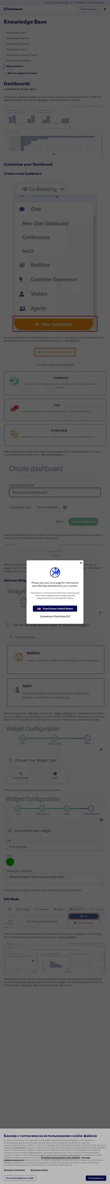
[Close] (80, 562)
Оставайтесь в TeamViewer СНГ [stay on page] (55, 616)
